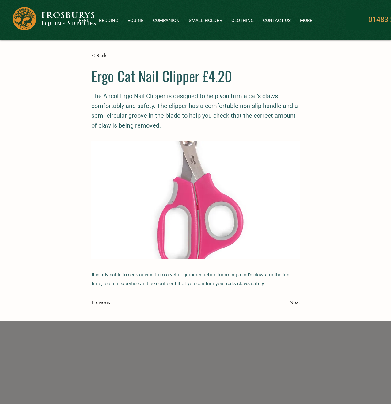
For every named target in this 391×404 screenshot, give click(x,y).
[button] (166, 20)
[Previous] (112, 302)
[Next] (284, 302)
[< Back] (112, 55)
